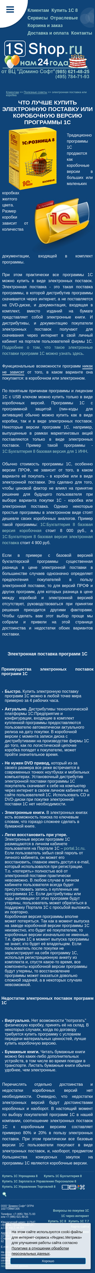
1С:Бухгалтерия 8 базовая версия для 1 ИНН (44, 451)
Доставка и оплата (48, 33)
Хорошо (48, 1261)
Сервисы (38, 17)
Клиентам (38, 10)
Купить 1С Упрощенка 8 (20, 1176)
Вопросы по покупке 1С (71, 1210)
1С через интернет (75, 1216)
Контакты (81, 33)
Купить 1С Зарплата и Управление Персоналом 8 (39, 1181)
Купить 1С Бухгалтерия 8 (63, 1176)
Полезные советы (35, 92)
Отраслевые (64, 17)
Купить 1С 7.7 (79, 1221)
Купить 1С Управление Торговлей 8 (28, 1186)
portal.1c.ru (74, 848)
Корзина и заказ (45, 25)
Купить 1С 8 (64, 10)
